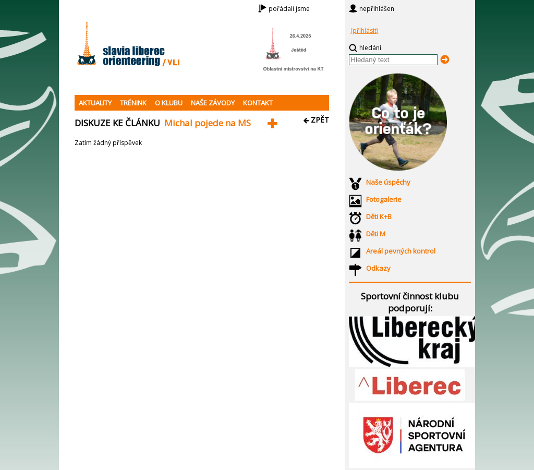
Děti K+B (379, 216)
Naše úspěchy (388, 182)
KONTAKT (258, 102)
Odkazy (378, 268)
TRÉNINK (133, 102)
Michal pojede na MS (207, 123)
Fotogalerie (384, 199)
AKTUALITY (95, 102)
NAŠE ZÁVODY (213, 102)
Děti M (375, 233)
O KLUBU (169, 102)
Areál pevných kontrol (400, 251)
